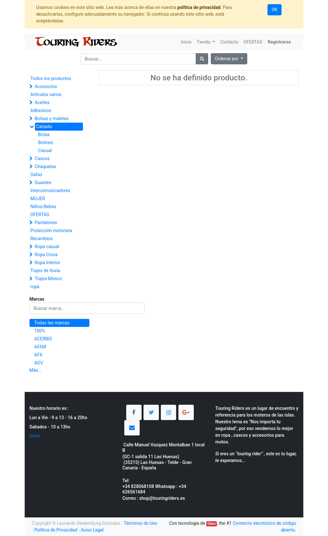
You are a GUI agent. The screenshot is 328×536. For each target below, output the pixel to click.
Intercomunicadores (50, 190)
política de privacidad (198, 7)
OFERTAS (39, 214)
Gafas (36, 174)
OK (274, 9)
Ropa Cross (46, 254)
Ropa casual (47, 246)
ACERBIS (43, 338)
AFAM (40, 346)
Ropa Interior (47, 262)
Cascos (42, 158)
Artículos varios (46, 94)
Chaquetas (45, 166)
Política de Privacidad (55, 529)
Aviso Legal (92, 529)
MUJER (37, 198)
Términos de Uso (140, 523)
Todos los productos (50, 78)
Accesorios (46, 86)
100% (39, 330)
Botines (45, 142)
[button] (229, 58)
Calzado (44, 126)
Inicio (34, 435)
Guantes (43, 182)
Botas (44, 134)
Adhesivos (40, 110)
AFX (38, 354)
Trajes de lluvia (45, 270)
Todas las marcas (52, 322)
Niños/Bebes (43, 206)
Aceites (42, 102)
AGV (38, 362)
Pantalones (46, 222)
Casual (45, 150)
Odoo (212, 524)
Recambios (41, 238)
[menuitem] (186, 42)
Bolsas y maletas (52, 118)
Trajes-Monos (48, 278)
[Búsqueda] (202, 58)
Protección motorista (51, 230)
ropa (34, 286)
